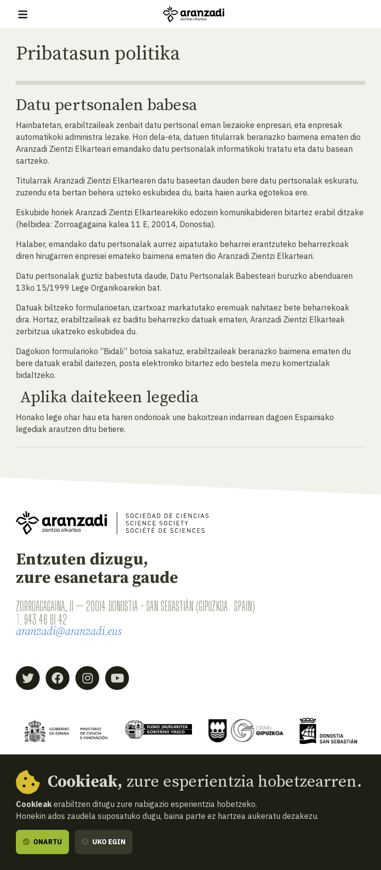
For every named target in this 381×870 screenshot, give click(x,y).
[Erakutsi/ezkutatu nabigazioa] (23, 14)
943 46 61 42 (45, 619)
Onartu (42, 841)
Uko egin (104, 841)
